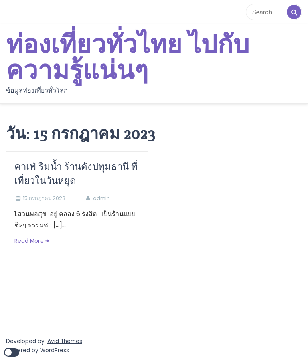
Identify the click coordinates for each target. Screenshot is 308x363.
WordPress (54, 350)
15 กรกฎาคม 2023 (44, 198)
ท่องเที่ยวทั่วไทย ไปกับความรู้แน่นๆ (127, 58)
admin (101, 198)
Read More (29, 241)
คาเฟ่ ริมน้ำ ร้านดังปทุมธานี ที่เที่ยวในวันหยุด (76, 173)
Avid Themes (64, 341)
